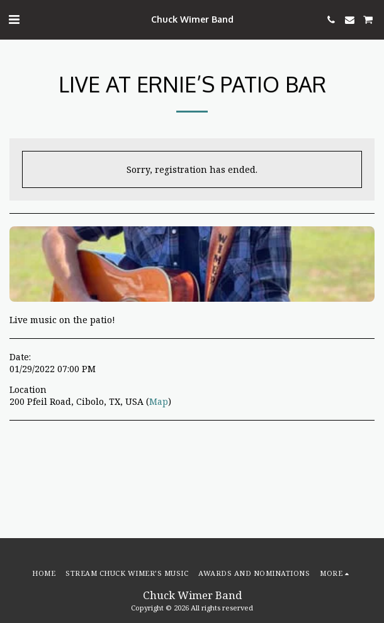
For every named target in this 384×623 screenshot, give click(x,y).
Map (158, 401)
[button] (14, 19)
